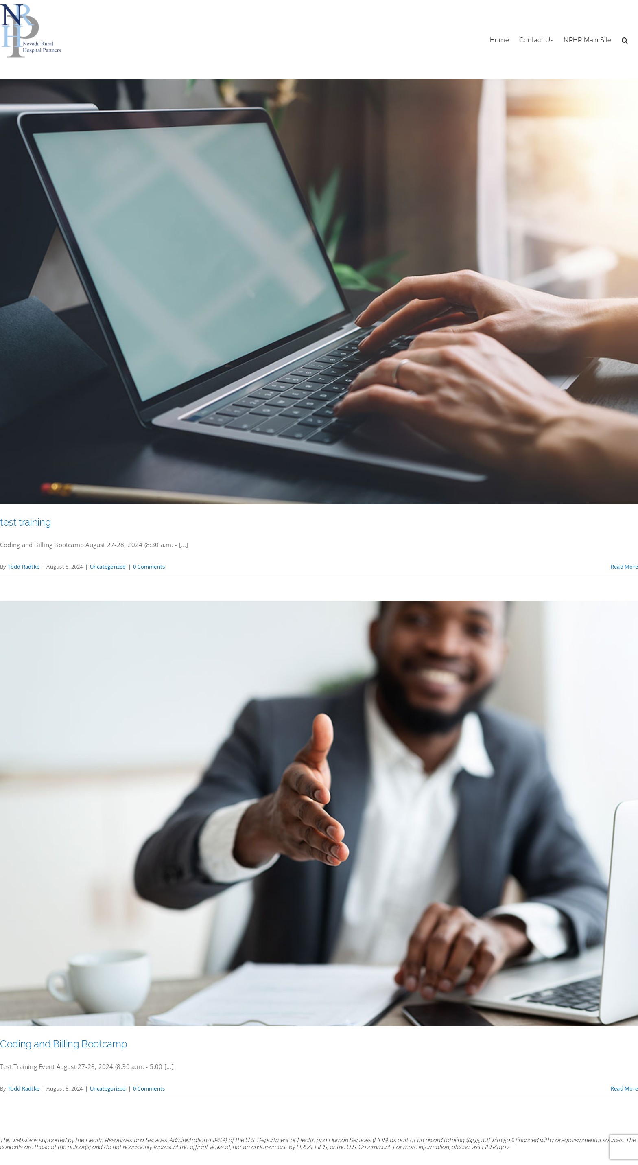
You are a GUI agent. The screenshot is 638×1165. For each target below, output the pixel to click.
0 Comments (149, 566)
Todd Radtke (23, 566)
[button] (625, 39)
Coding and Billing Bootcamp (63, 1044)
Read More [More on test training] (624, 566)
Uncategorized (108, 566)
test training (25, 522)
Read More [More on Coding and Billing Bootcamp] (624, 1088)
